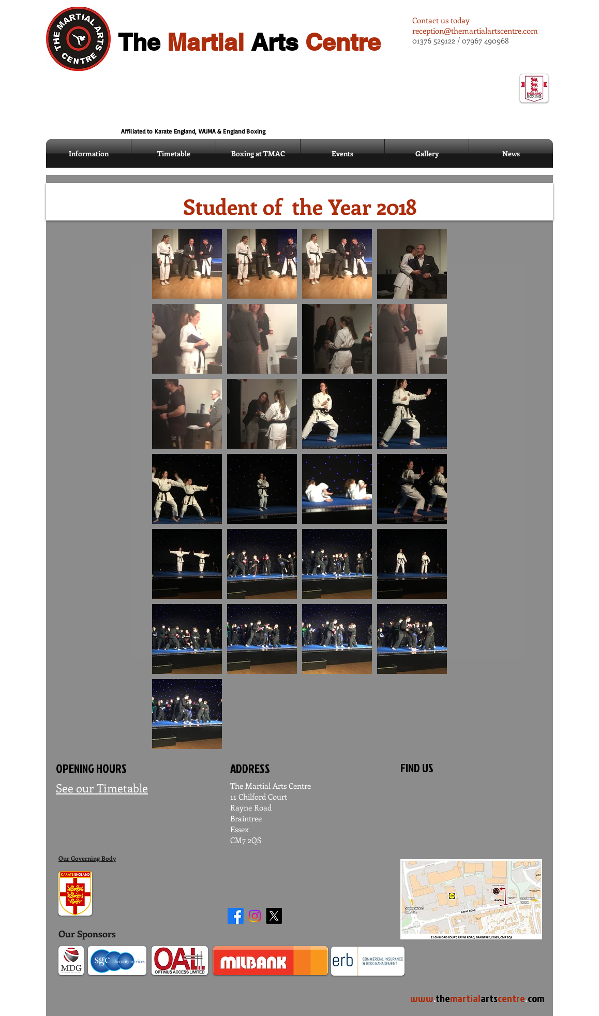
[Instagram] (255, 916)
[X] (274, 916)
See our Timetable (102, 788)
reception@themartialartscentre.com (475, 30)
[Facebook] (236, 916)
